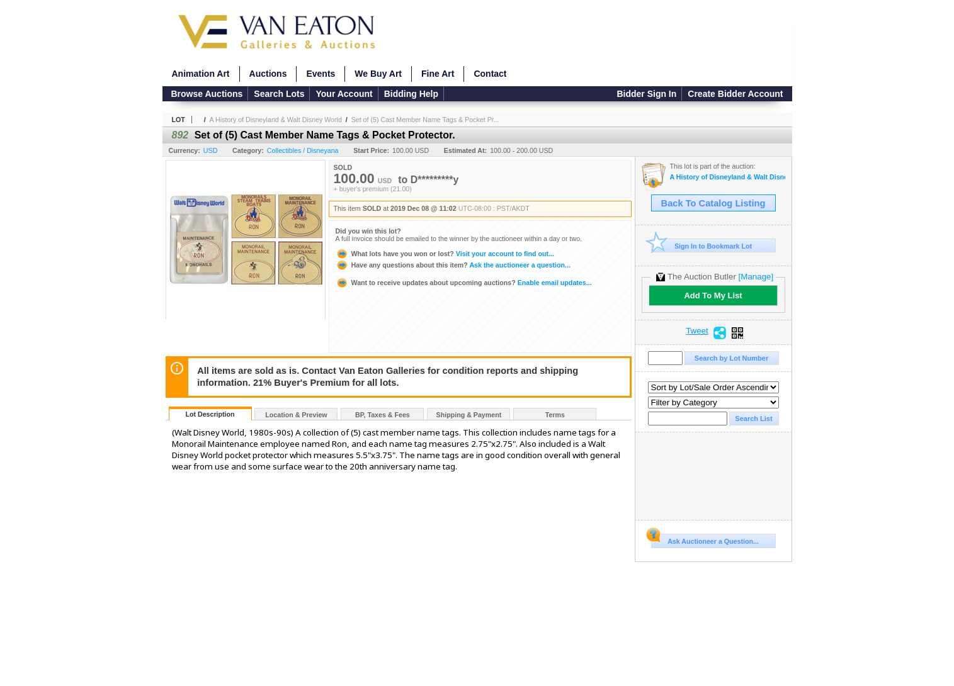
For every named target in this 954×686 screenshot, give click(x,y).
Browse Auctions (207, 94)
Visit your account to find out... (445, 253)
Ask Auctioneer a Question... (705, 539)
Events (320, 74)
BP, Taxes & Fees (382, 415)
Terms (555, 415)
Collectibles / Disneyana (303, 150)
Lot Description (209, 414)
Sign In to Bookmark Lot (701, 246)
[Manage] (756, 276)
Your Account (343, 94)
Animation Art (201, 74)
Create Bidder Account (735, 94)
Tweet (697, 331)
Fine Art (437, 74)
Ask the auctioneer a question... (453, 265)
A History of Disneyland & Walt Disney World (276, 119)
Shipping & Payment (469, 415)
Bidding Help (411, 94)
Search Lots (279, 94)
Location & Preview (296, 415)
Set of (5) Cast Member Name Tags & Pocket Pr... (425, 119)
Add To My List (713, 295)
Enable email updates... (464, 282)
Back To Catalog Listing (713, 203)
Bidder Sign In (646, 94)
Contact (490, 74)
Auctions (268, 74)
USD (210, 150)
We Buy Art (378, 74)
